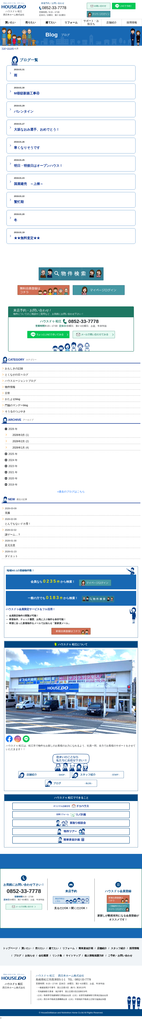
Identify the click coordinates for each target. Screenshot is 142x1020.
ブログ (17, 955)
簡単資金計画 (86, 948)
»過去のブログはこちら (71, 491)
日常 (7, 393)
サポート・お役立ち (91, 22)
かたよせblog (12, 399)
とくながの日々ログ (16, 374)
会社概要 (43, 955)
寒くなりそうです (27, 147)
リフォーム (71, 22)
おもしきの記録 (14, 368)
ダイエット (11, 556)
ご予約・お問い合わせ (120, 955)
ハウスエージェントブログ (20, 380)
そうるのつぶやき (15, 411)
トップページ (10, 948)
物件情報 (10, 387)
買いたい (10, 22)
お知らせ (30, 955)
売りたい (30, 22)
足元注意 (10, 545)
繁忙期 (19, 202)
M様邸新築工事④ (26, 93)
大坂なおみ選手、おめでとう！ (36, 129)
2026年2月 (18, 441)
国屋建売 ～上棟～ (28, 184)
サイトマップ (73, 955)
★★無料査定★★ (27, 238)
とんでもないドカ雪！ (18, 523)
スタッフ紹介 (118, 948)
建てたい (51, 22)
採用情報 (132, 22)
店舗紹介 (111, 22)
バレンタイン (23, 111)
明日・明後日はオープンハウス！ (38, 165)
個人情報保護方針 (94, 955)
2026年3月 (18, 435)
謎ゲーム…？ (12, 534)
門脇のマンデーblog (16, 405)
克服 (7, 512)
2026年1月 (18, 447)
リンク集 (57, 955)
